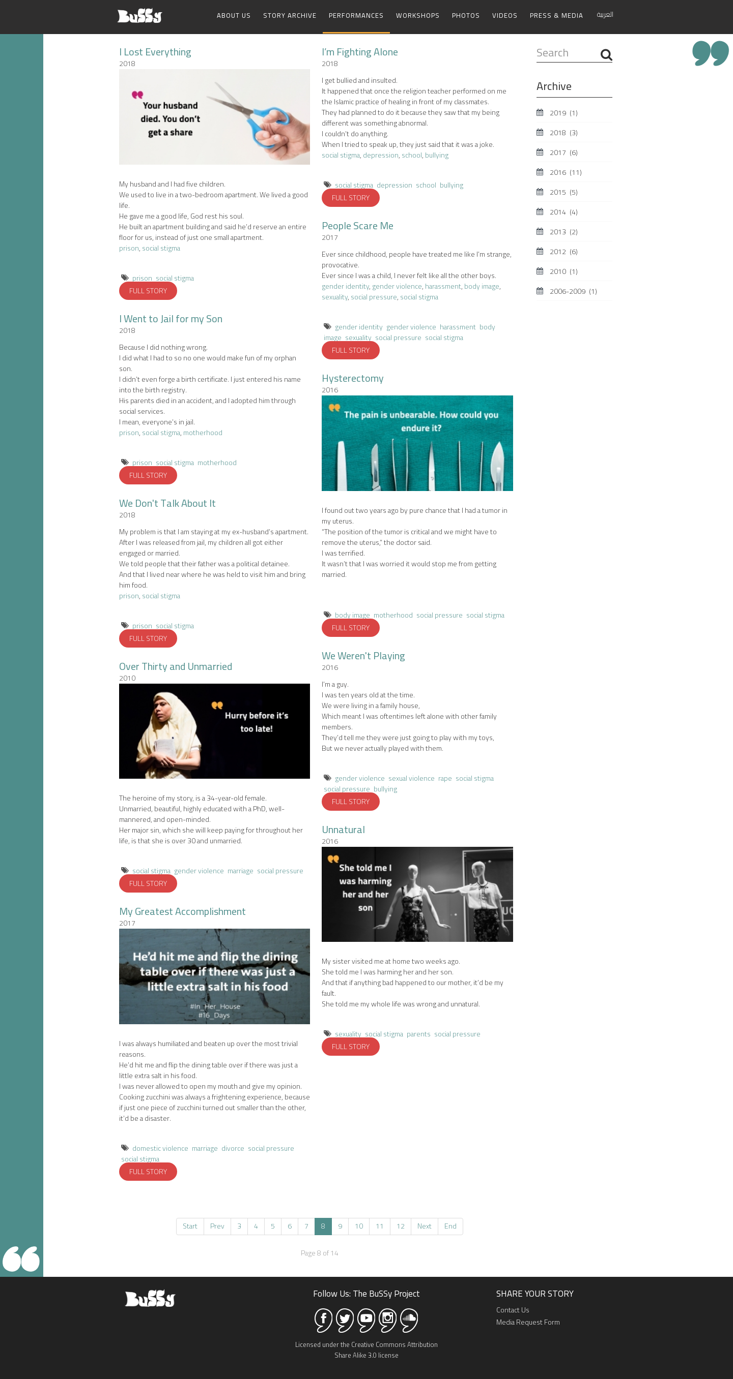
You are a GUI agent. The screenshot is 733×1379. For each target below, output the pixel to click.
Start (190, 1225)
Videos (505, 15)
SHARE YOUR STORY (535, 1293)
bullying (436, 154)
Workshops (418, 15)
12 (401, 1225)
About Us (234, 15)
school (412, 154)
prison (129, 247)
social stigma (161, 247)
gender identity (345, 285)
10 (359, 1225)
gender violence (199, 870)
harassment (443, 285)
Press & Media (556, 15)
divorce (232, 1147)
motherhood (202, 432)
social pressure (280, 870)
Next (424, 1225)
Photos (466, 15)
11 (380, 1225)
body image (481, 285)
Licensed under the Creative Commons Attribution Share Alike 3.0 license (366, 1349)
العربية (605, 14)
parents (419, 1033)
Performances (356, 15)
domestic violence (160, 1147)
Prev (217, 1225)
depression (381, 154)
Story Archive (290, 15)
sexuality (335, 296)
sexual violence (411, 777)
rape (445, 777)
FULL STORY (148, 290)
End (450, 1225)
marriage (240, 870)
